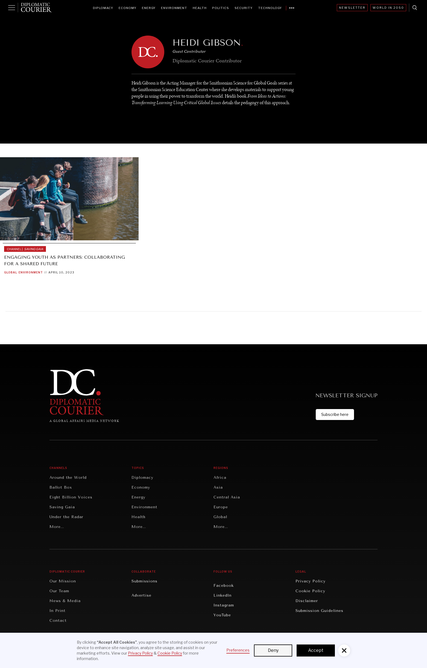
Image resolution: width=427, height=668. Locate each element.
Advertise (141, 595)
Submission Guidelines (319, 610)
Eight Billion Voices (70, 497)
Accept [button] (315, 650)
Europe (221, 507)
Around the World (68, 477)
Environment (174, 8)
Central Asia (227, 497)
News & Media (65, 601)
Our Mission (62, 581)
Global (10, 272)
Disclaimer (307, 601)
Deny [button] (273, 650)
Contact (58, 620)
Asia (218, 487)
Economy (127, 8)
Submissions (144, 581)
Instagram (224, 605)
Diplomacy (103, 8)
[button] (344, 650)
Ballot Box (60, 487)
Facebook (224, 585)
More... (56, 526)
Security (244, 8)
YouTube (222, 615)
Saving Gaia (62, 507)
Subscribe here (335, 414)
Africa (220, 477)
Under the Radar (66, 517)
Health (200, 8)
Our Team (59, 591)
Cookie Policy (310, 591)
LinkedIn (223, 595)
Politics (220, 8)
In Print (57, 610)
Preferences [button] (238, 650)
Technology (270, 8)
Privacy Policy (311, 581)
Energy (149, 8)
